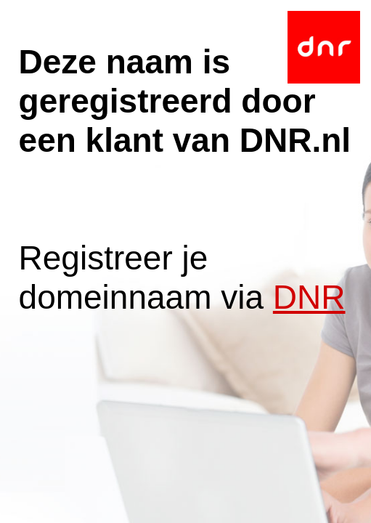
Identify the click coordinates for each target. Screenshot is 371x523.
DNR (309, 297)
